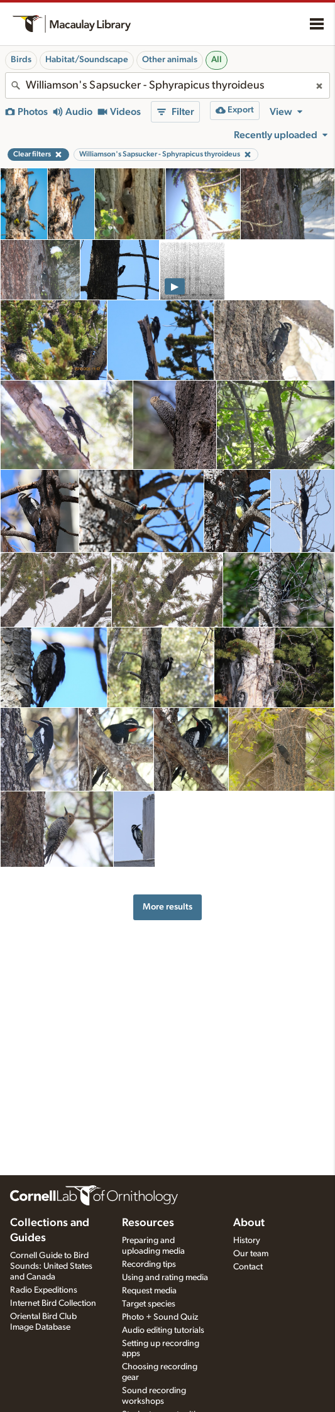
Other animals (169, 59)
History (246, 1240)
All (216, 59)
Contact (248, 1267)
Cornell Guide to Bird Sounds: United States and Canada (51, 1266)
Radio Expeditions (43, 1290)
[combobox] (167, 85)
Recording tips (149, 1264)
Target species (148, 1304)
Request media (149, 1290)
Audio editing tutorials (163, 1330)
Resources (148, 1223)
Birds (21, 59)
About (249, 1223)
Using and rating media (165, 1277)
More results (167, 906)
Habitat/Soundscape (86, 59)
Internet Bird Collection (53, 1303)
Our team (250, 1253)
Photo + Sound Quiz (160, 1317)
